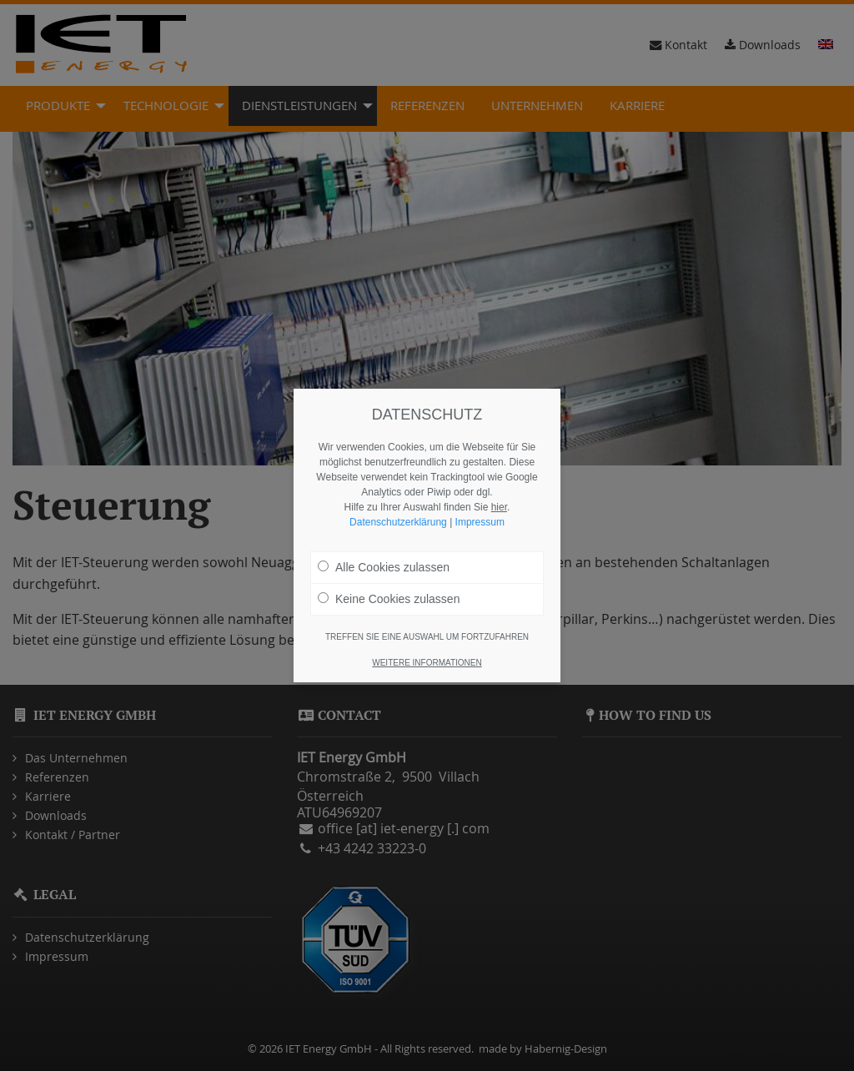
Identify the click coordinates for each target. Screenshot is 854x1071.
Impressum (480, 522)
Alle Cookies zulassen (384, 567)
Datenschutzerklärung (398, 522)
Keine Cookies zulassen (389, 599)
